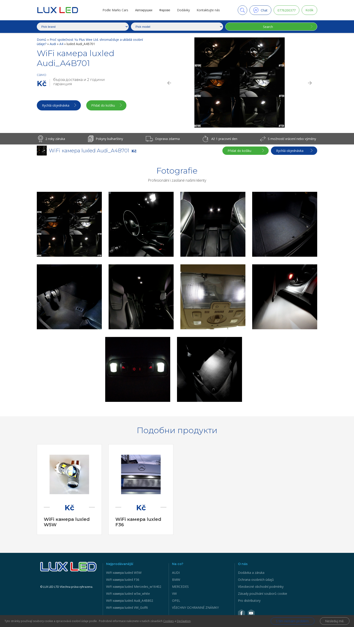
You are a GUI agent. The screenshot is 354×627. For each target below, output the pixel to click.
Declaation (183, 621)
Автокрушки (143, 10)
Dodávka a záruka (251, 572)
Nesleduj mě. (334, 621)
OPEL (176, 600)
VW (174, 593)
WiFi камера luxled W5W (124, 572)
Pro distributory (249, 600)
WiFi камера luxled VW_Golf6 (127, 607)
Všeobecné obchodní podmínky (261, 586)
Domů (42, 39)
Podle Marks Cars (115, 10)
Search (268, 27)
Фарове (164, 10)
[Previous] (169, 83)
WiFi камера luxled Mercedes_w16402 (133, 586)
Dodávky (183, 10)
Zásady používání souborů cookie (262, 593)
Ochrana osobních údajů (256, 579)
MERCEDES (180, 586)
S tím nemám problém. (292, 621)
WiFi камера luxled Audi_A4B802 (129, 600)
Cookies (168, 621)
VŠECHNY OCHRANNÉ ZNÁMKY (195, 607)
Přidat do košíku (103, 105)
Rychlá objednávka (55, 105)
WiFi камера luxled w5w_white (128, 593)
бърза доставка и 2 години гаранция (79, 82)
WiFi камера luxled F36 (122, 579)
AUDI (176, 572)
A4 (61, 44)
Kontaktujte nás (208, 10)
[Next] (310, 83)
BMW (176, 579)
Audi (53, 44)
